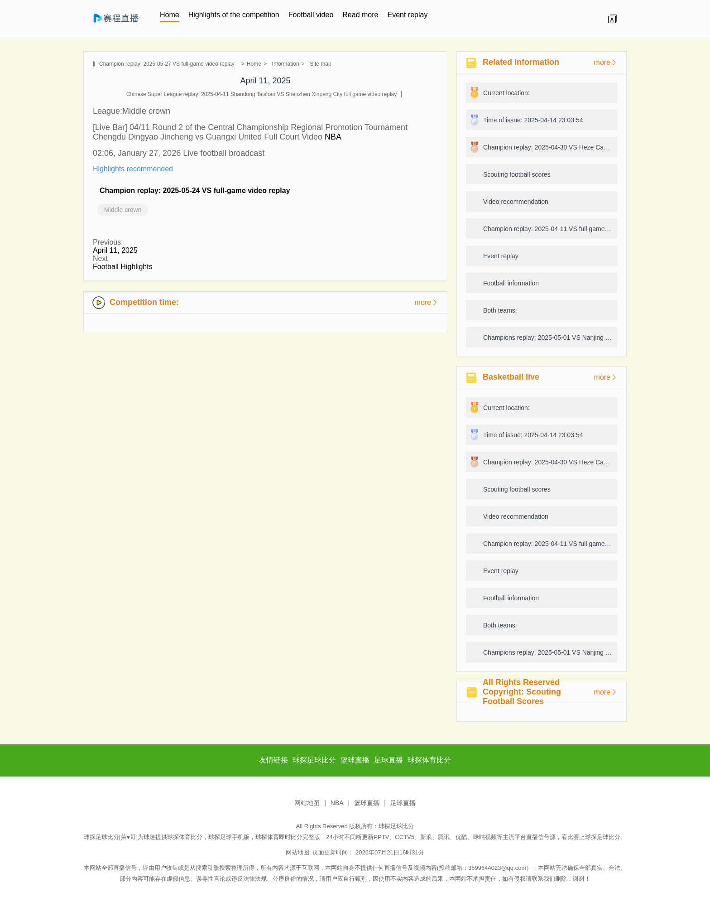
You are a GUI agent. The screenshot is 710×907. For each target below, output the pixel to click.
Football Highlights (123, 266)
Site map (320, 64)
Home (169, 15)
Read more (360, 15)
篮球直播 (366, 802)
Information (285, 64)
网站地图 (307, 802)
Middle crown (122, 209)
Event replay (407, 15)
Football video (311, 15)
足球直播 (403, 802)
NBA (331, 136)
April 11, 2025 (115, 250)
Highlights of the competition (233, 15)
